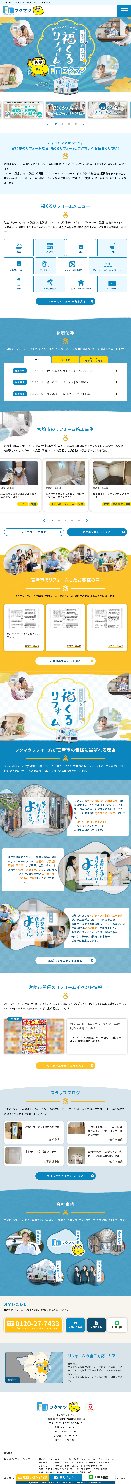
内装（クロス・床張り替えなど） (56, 1469)
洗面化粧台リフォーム (50, 1462)
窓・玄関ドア (83, 1469)
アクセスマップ (117, 1478)
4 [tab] (75, 123)
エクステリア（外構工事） (79, 1472)
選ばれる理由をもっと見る (65, 960)
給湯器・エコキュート (98, 1462)
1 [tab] (55, 123)
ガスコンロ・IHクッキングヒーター (85, 1465)
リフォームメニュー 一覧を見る (65, 301)
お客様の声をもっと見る (65, 661)
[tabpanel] (65, 110)
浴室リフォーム (82, 1459)
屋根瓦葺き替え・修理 (50, 1472)
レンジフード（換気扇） (51, 1465)
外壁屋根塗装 (100, 1469)
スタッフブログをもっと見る (65, 1176)
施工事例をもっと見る (97, 532)
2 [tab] (62, 123)
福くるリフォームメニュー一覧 (55, 1459)
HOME (8, 1453)
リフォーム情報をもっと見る (65, 1065)
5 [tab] (79, 520)
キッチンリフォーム (103, 1459)
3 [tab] (69, 123)
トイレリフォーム (74, 1462)
